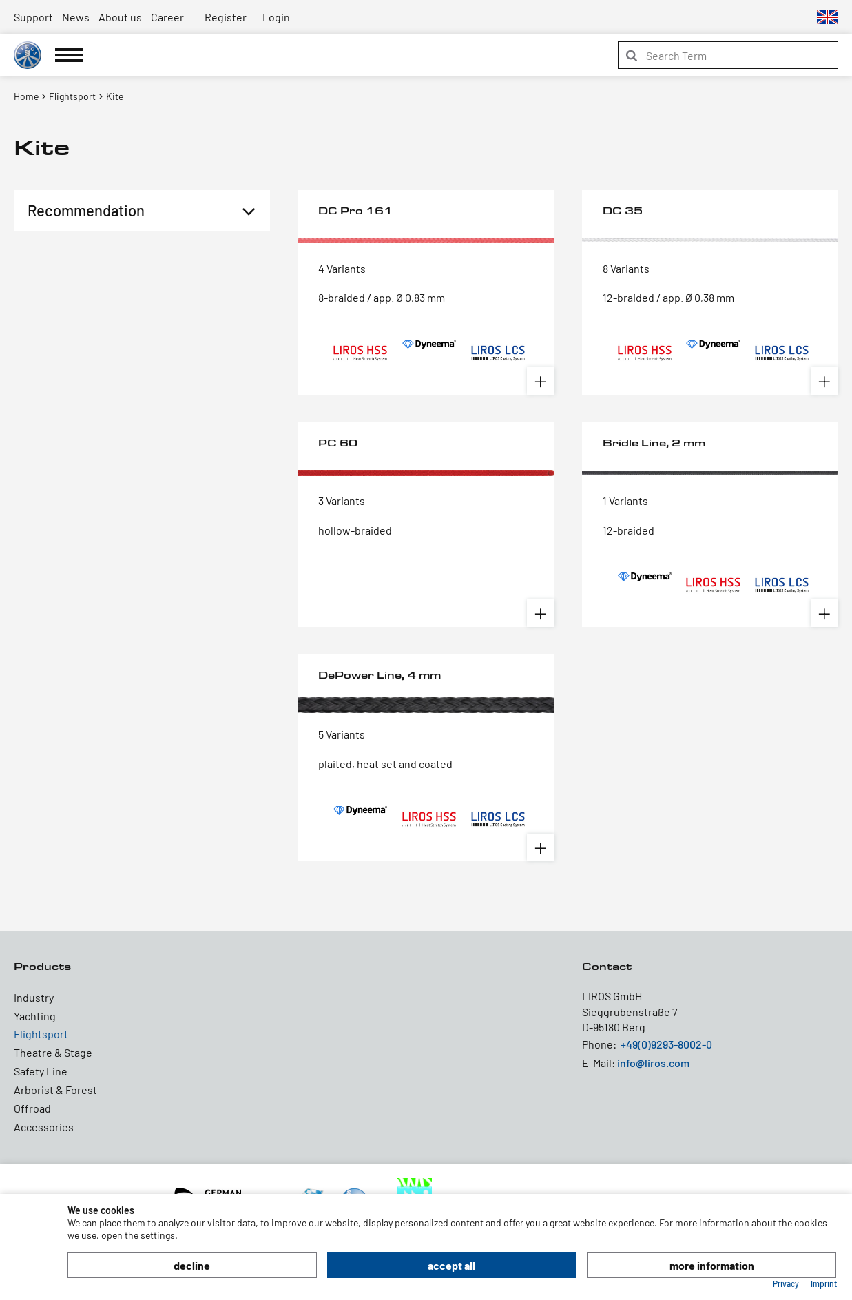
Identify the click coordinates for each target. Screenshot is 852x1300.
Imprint (824, 1283)
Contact (607, 966)
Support (33, 16)
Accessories (44, 1126)
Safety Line (40, 1070)
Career (167, 16)
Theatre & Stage (53, 1052)
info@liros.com (653, 1062)
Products (42, 966)
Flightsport (41, 1033)
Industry (34, 997)
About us (120, 16)
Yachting (35, 1015)
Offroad (32, 1108)
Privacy (786, 1283)
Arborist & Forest (55, 1089)
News (76, 16)
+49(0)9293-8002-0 (666, 1044)
